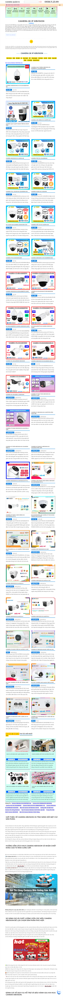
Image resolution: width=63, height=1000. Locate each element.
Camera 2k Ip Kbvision (31, 21)
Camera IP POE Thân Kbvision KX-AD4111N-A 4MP (41, 394)
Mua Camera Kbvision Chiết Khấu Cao (14, 62)
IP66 (14, 58)
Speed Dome (36, 60)
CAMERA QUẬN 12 (12, 2)
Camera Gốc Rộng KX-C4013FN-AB (41, 120)
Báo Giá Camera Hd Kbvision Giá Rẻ (29, 807)
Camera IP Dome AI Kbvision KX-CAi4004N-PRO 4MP (40, 447)
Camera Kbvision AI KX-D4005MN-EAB (42, 257)
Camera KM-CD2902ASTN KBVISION (42, 803)
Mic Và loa (9, 58)
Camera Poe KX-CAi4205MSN (39, 158)
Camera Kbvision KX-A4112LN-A (14, 583)
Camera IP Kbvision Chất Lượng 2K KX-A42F (17, 717)
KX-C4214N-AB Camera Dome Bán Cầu (16, 224)
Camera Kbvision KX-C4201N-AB (15, 158)
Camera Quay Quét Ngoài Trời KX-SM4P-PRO (17, 124)
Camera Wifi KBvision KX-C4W (40, 549)
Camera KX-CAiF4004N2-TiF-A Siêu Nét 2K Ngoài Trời (42, 717)
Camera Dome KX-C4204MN (39, 191)
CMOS (49, 58)
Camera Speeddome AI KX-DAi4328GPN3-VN (17, 86)
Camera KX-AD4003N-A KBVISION (15, 394)
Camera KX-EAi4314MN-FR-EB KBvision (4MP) (42, 292)
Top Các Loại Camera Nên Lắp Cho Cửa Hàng (42, 787)
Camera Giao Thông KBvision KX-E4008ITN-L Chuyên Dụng (41, 68)
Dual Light (25, 58)
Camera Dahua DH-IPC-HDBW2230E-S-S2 (34, 805)
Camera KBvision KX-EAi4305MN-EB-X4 (42, 361)
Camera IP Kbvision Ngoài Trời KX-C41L (42, 649)
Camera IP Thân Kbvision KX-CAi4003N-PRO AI (17, 447)
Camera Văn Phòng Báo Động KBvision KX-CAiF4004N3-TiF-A (42, 481)
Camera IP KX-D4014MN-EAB (14, 257)
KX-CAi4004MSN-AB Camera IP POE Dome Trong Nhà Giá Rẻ (42, 515)
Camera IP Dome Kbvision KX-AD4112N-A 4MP (17, 429)
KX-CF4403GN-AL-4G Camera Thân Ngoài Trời (17, 550)
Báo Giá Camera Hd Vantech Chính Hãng (18, 786)
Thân (25, 60)
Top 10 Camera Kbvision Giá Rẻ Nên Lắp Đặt (33, 810)
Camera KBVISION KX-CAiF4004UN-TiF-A (17, 480)
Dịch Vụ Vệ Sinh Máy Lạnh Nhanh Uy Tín (17, 754)
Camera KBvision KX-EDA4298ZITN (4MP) (17, 291)
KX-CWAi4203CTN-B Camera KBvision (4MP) (41, 327)
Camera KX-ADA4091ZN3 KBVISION (15, 361)
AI (21, 58)
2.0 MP (45, 58)
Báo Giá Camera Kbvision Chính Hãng (30, 812)
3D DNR (18, 58)
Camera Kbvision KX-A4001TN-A (40, 616)
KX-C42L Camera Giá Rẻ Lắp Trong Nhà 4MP (17, 683)
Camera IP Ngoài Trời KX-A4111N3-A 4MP (17, 649)
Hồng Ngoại (34, 58)
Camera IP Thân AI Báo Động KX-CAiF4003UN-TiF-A (15, 515)
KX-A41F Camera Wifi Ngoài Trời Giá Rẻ (42, 682)
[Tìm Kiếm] (31, 2)
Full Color (40, 58)
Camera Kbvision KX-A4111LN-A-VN (40, 580)
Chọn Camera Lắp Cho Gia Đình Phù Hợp (43, 754)
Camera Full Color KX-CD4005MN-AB (17, 191)
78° (29, 58)
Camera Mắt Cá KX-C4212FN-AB (40, 224)
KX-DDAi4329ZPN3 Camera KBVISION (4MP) (17, 326)
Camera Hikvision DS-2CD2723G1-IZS (21, 803)
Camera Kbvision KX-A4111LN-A (14, 616)
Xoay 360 (54, 58)
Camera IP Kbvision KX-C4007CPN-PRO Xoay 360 (42, 413)
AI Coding (30, 60)
